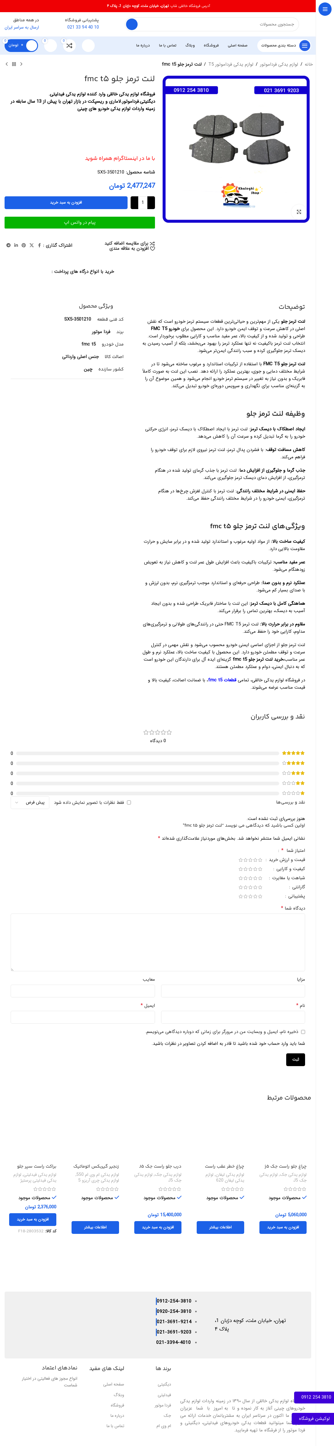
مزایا (301, 979)
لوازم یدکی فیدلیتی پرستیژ (34, 1177)
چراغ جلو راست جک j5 (286, 1166)
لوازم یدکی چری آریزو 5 (98, 1180)
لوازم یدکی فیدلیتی (39, 1174)
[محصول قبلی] (21, 64)
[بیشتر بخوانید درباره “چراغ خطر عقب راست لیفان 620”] (220, 1227)
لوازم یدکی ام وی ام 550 (97, 1174)
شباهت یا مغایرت (288, 879)
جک (167, 1415)
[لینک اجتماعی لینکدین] (16, 245)
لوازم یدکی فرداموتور (279, 64)
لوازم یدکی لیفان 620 (225, 1177)
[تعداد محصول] (142, 202)
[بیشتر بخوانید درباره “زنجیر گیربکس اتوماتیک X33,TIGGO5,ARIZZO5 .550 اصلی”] (95, 1227)
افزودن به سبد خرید (66, 202)
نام (300, 1005)
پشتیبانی (296, 897)
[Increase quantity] (134, 202)
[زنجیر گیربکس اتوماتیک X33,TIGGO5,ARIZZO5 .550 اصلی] (95, 1137)
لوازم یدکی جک (293, 1174)
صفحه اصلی (113, 1384)
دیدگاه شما (293, 908)
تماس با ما (115, 1426)
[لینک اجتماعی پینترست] (24, 245)
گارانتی (298, 888)
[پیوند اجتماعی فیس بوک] (39, 245)
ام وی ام (163, 1426)
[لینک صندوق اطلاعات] (89, 24)
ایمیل (148, 1005)
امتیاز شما (292, 851)
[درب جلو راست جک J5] (157, 1137)
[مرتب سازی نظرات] (30, 802)
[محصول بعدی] (6, 64)
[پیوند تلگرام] (8, 245)
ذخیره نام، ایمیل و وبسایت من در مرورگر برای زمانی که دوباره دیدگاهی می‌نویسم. (221, 1031)
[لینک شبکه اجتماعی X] (32, 245)
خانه (309, 64)
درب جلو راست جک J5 (160, 1166)
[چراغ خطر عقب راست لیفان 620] (220, 1137)
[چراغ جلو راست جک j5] (283, 1137)
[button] (283, 1227)
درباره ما (117, 1415)
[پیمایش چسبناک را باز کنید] (284, 46)
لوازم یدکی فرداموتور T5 (230, 64)
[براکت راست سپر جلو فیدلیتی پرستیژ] (32, 1137)
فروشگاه (117, 1405)
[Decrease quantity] (151, 202)
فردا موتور (163, 1405)
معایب (149, 979)
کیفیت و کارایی (290, 870)
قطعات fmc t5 (223, 680)
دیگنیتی (164, 1384)
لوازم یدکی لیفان (230, 1174)
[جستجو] (212, 24)
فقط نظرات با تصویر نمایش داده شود (89, 802)
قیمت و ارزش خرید (286, 860)
